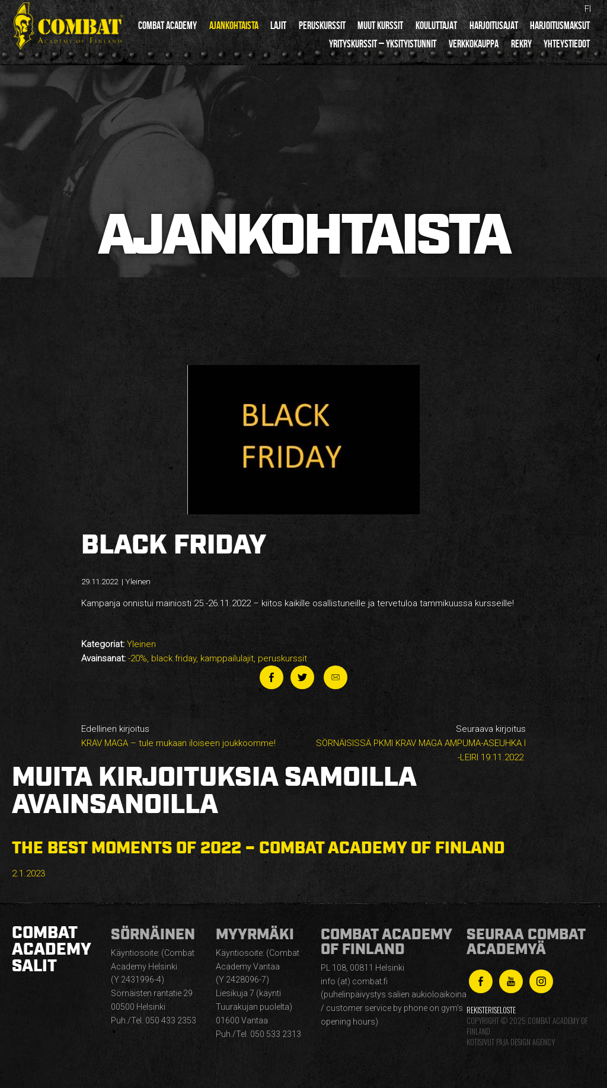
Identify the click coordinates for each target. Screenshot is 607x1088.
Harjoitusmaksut (560, 25)
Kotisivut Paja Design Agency (511, 1042)
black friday (173, 658)
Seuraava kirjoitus (419, 744)
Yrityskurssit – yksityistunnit (382, 44)
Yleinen (141, 644)
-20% (137, 658)
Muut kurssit (380, 25)
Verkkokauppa (474, 44)
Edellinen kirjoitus (188, 737)
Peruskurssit (322, 25)
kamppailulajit (227, 658)
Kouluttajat (436, 25)
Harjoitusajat (493, 25)
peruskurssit (282, 658)
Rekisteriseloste (491, 1010)
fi (587, 9)
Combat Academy (167, 25)
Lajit (278, 25)
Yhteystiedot (567, 44)
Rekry (521, 44)
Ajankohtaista (233, 25)
